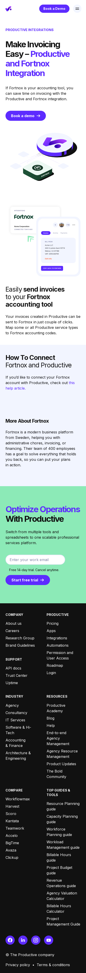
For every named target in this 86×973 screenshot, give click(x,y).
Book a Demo (54, 9)
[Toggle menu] (77, 9)
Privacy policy (18, 964)
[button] (77, 9)
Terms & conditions (53, 964)
